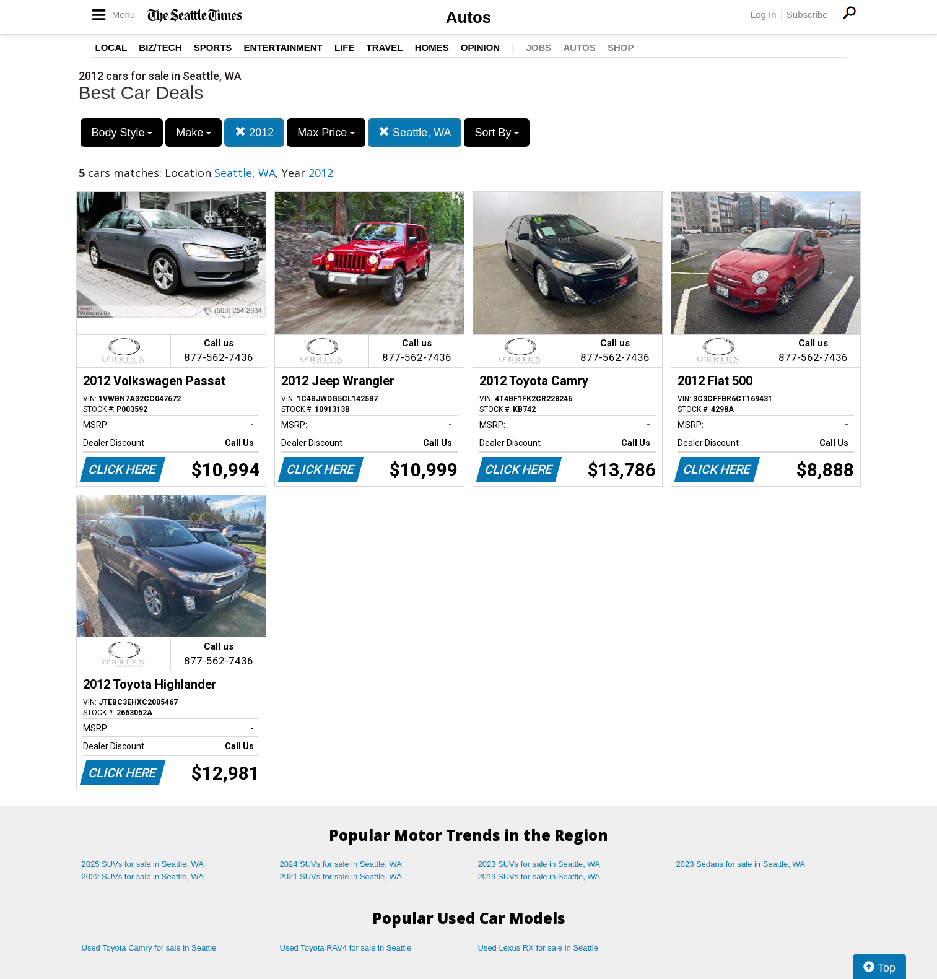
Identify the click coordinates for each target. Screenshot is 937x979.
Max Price (326, 132)
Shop (621, 47)
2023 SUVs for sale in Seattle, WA (539, 864)
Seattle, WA (414, 132)
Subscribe (807, 14)
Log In (764, 14)
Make (193, 132)
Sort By (496, 132)
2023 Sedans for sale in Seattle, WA (740, 864)
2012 (254, 132)
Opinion (480, 47)
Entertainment (283, 47)
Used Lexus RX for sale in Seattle (538, 947)
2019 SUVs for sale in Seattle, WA (539, 876)
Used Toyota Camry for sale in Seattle (149, 947)
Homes (432, 47)
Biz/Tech (160, 47)
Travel (385, 47)
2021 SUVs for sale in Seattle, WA (341, 876)
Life (344, 47)
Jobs (538, 47)
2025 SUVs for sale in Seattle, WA (143, 864)
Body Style (121, 132)
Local (111, 47)
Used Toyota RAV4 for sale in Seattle (346, 947)
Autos (469, 17)
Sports (213, 47)
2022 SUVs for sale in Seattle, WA (143, 876)
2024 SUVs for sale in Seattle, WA (341, 864)
